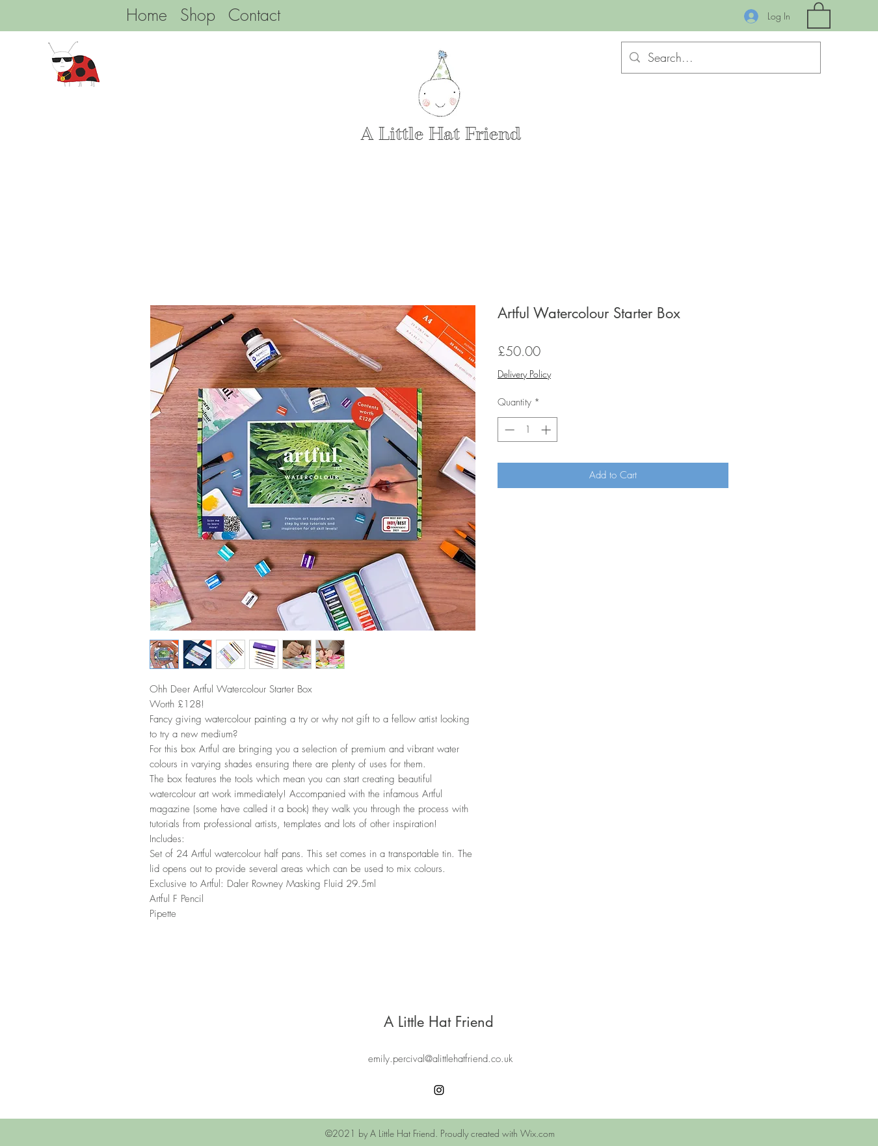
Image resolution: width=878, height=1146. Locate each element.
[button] (819, 15)
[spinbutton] (528, 430)
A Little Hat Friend (441, 134)
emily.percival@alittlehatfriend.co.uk (440, 1058)
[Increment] (547, 430)
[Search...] (720, 58)
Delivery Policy (524, 374)
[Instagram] (439, 1090)
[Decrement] (508, 430)
